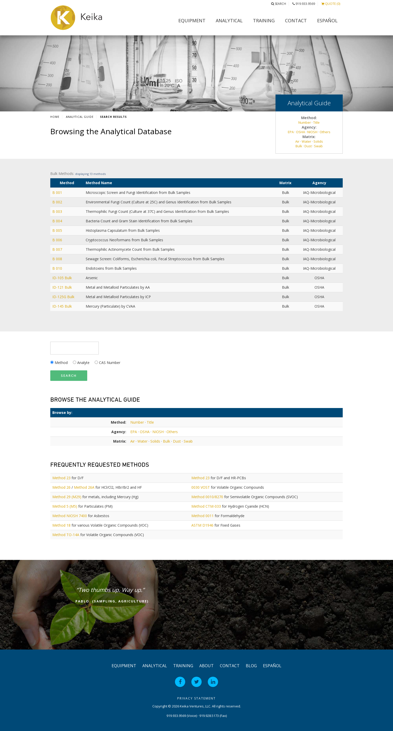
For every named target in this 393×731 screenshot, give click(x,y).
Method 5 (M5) (64, 506)
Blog (251, 666)
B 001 (57, 192)
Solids (318, 141)
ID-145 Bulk (62, 306)
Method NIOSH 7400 (69, 515)
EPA (291, 132)
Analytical (229, 20)
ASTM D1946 (202, 525)
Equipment (191, 20)
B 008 (57, 258)
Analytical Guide (80, 117)
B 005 (57, 230)
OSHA (300, 132)
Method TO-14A (65, 534)
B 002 (57, 202)
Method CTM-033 (206, 506)
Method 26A (84, 487)
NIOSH (312, 132)
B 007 (57, 249)
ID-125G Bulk (63, 296)
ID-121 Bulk (62, 287)
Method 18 (61, 525)
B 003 (57, 211)
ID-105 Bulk (62, 277)
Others (325, 132)
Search (278, 4)
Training (264, 20)
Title (316, 122)
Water (306, 141)
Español (327, 20)
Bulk (299, 146)
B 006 (57, 239)
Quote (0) (330, 4)
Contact (296, 20)
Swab (318, 146)
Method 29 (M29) (66, 496)
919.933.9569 (303, 4)
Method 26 (61, 487)
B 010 (57, 268)
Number (304, 122)
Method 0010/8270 (207, 496)
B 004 (57, 220)
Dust (308, 146)
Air (297, 141)
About (206, 666)
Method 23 (61, 477)
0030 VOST (200, 487)
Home (55, 117)
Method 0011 (202, 515)
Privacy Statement (196, 698)
